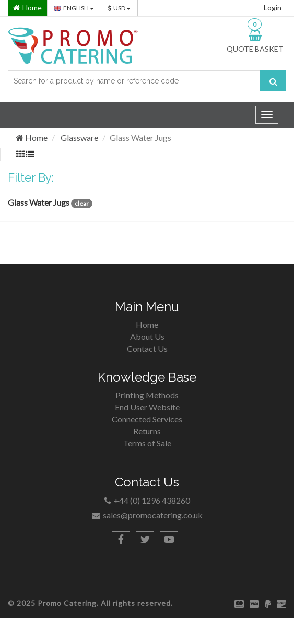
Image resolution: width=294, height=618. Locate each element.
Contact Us (147, 348)
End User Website (147, 407)
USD (119, 8)
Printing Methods (147, 395)
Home (32, 137)
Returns (147, 431)
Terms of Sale (147, 443)
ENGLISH (74, 8)
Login (272, 7)
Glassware (79, 137)
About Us (147, 336)
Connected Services (147, 419)
